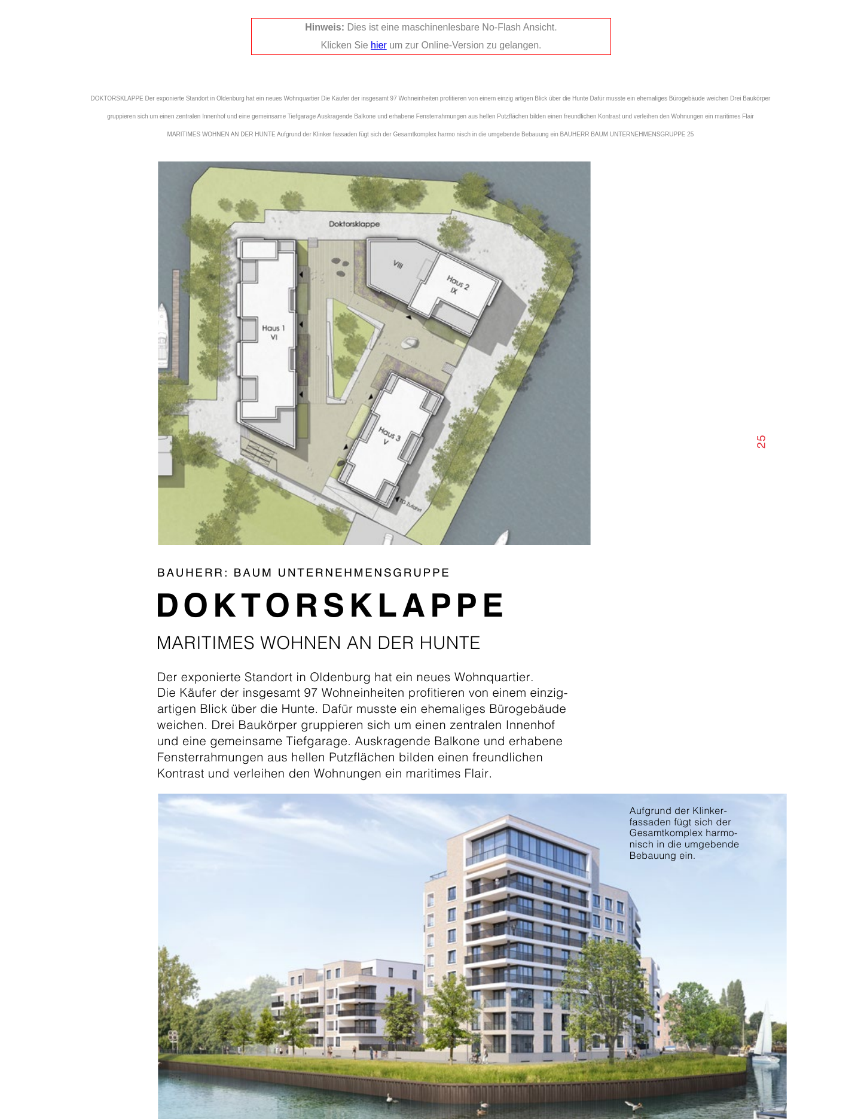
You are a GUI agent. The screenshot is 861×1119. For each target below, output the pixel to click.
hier (379, 45)
